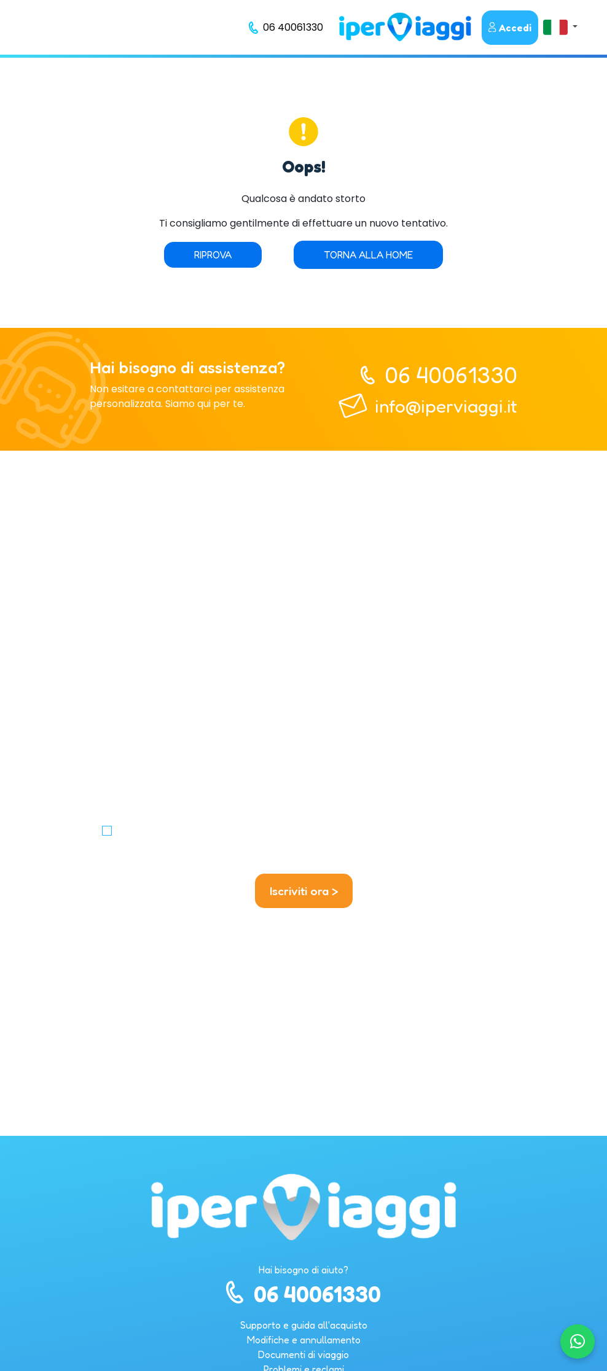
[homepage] (405, 27)
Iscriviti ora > (304, 891)
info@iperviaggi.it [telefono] (446, 406)
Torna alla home (368, 255)
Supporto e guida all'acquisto (303, 1325)
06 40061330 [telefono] (451, 375)
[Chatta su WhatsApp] (577, 1341)
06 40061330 (303, 1294)
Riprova (213, 255)
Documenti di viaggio (303, 1354)
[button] (560, 27)
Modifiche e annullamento (304, 1340)
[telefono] (286, 27)
